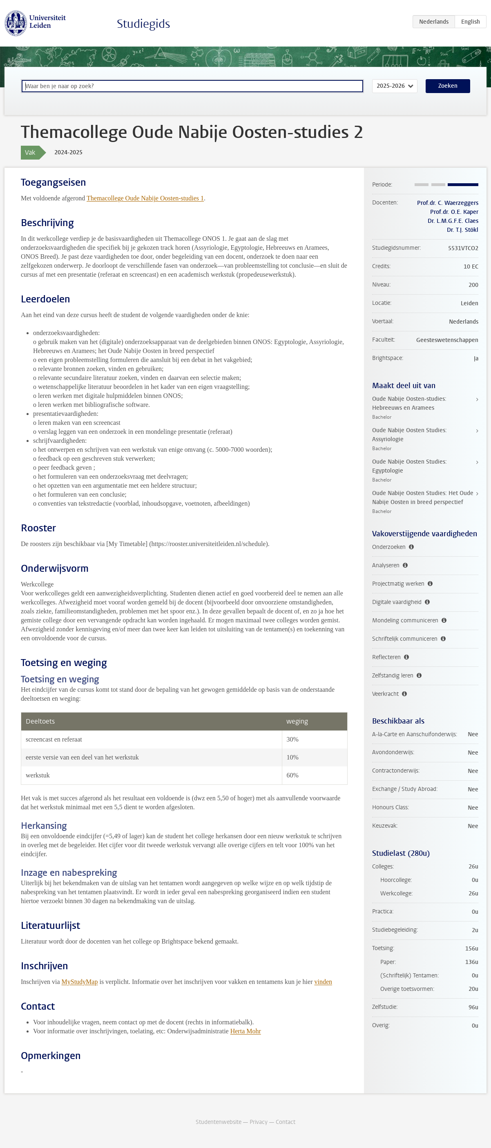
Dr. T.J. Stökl (462, 230)
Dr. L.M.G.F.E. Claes (453, 221)
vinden (324, 981)
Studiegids (143, 23)
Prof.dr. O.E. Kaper (454, 212)
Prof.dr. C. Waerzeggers (447, 203)
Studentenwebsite (218, 1122)
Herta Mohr (245, 1031)
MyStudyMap (80, 981)
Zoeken (448, 86)
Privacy (259, 1122)
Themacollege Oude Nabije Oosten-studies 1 (145, 198)
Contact (285, 1122)
